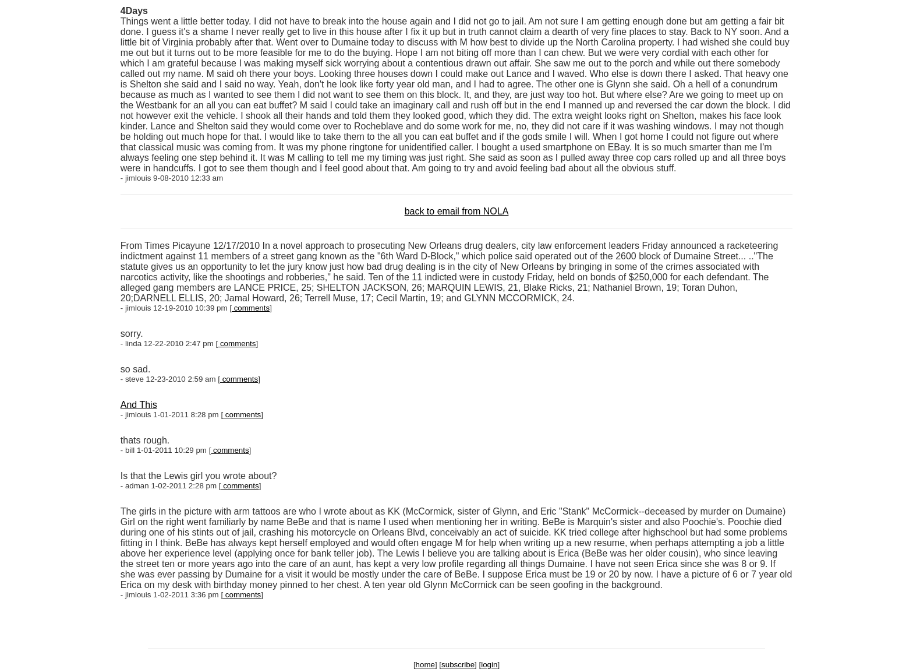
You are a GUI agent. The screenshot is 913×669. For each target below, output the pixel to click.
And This (139, 405)
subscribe (458, 664)
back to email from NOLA (457, 211)
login (489, 664)
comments (251, 308)
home (425, 664)
